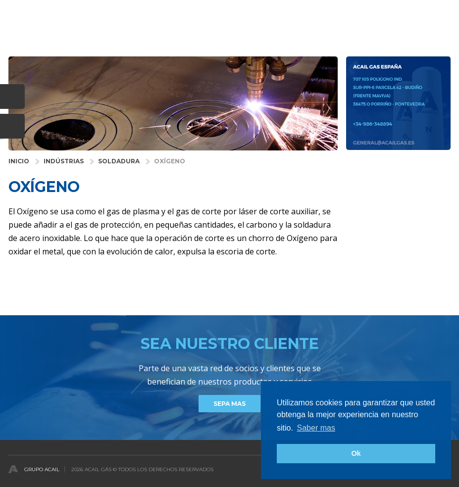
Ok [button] (355, 453)
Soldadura (119, 161)
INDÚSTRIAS (64, 161)
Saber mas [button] (316, 428)
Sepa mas (229, 403)
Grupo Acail (41, 469)
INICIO (18, 161)
